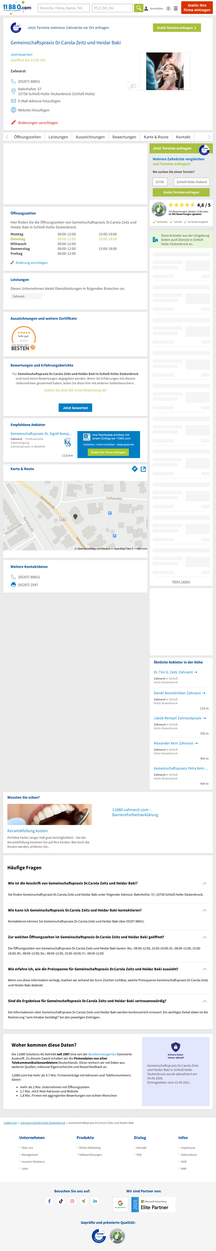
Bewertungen (124, 136)
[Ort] (112, 8)
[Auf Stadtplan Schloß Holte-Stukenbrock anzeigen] (143, 468)
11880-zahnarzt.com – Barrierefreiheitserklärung (135, 812)
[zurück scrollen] (7, 136)
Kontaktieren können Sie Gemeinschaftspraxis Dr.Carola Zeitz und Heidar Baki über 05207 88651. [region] (76, 921)
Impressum (188, 1148)
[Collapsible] (204, 883)
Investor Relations (33, 1161)
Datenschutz (189, 1155)
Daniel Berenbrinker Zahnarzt (177, 692)
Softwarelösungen (90, 1155)
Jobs (25, 1168)
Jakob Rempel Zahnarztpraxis (177, 718)
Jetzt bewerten (75, 407)
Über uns (27, 1148)
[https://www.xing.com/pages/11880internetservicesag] (84, 1201)
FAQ (138, 1155)
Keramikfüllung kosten (27, 830)
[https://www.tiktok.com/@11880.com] (61, 1201)
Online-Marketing (90, 1148)
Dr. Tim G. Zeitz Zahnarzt (173, 672)
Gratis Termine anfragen (177, 28)
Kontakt (183, 136)
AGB (183, 1161)
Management (30, 1155)
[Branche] (64, 8)
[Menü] (177, 8)
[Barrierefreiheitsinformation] (170, 8)
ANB (183, 1168)
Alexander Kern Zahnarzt (173, 743)
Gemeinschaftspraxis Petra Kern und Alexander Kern (181, 768)
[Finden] (138, 8)
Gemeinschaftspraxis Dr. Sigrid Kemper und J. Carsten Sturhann (42, 433)
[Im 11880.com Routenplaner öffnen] (135, 468)
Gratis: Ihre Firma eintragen (197, 7)
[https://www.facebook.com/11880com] (49, 1201)
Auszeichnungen (90, 136)
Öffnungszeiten (27, 136)
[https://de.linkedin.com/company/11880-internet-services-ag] (95, 1201)
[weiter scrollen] (209, 136)
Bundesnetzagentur (102, 1054)
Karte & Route (156, 136)
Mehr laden (181, 581)
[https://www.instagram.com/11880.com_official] (72, 1201)
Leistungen (58, 136)
